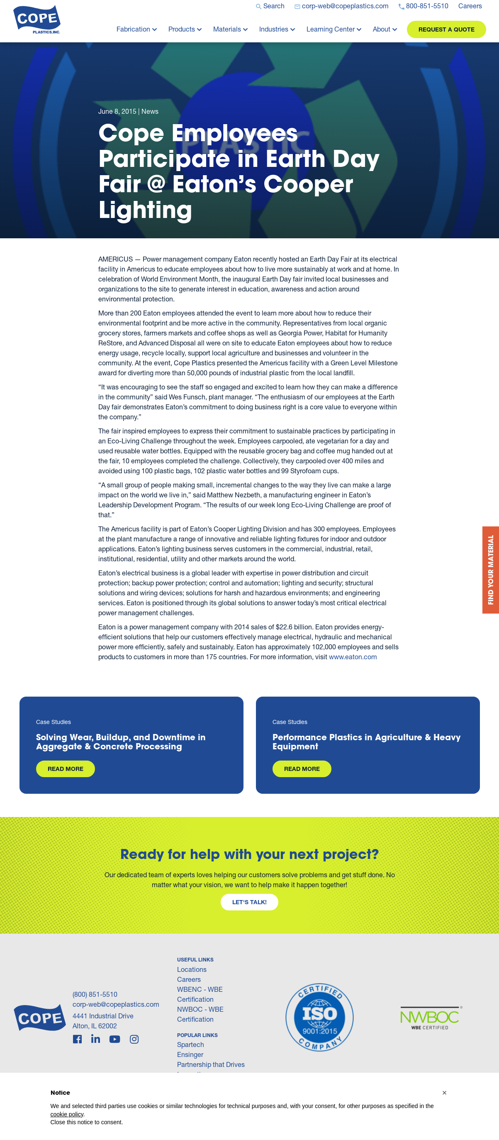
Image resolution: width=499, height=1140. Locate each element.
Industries (273, 29)
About (381, 29)
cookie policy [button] (67, 1114)
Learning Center (331, 29)
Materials (227, 29)
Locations (192, 969)
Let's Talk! (249, 901)
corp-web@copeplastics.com (116, 1004)
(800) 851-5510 (95, 994)
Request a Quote (447, 29)
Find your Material (490, 570)
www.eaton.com (353, 657)
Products (181, 29)
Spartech (190, 1044)
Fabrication (133, 29)
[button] (444, 1092)
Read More (65, 768)
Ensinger (190, 1054)
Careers (189, 979)
